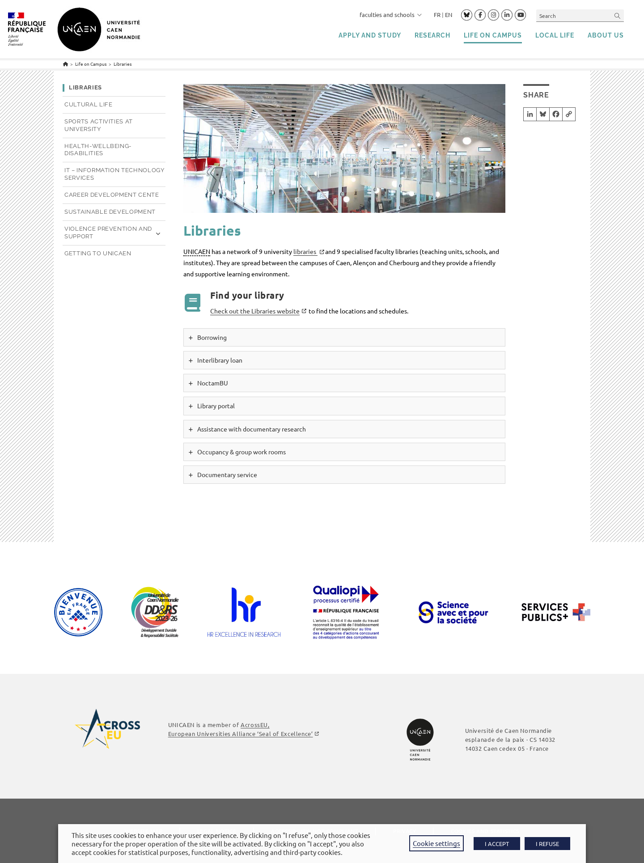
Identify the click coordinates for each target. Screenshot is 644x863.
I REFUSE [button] (547, 843)
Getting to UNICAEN (97, 253)
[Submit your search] (617, 15)
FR (437, 14)
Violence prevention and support (108, 232)
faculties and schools (391, 14)
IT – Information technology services (114, 174)
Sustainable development (110, 211)
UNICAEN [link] (196, 251)
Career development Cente (111, 194)
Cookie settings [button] (436, 843)
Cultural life (88, 104)
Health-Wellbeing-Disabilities (97, 150)
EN (448, 14)
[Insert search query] (580, 15)
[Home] (65, 63)
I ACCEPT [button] (497, 843)
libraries (305, 251)
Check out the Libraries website (255, 311)
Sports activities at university (98, 125)
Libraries (122, 63)
